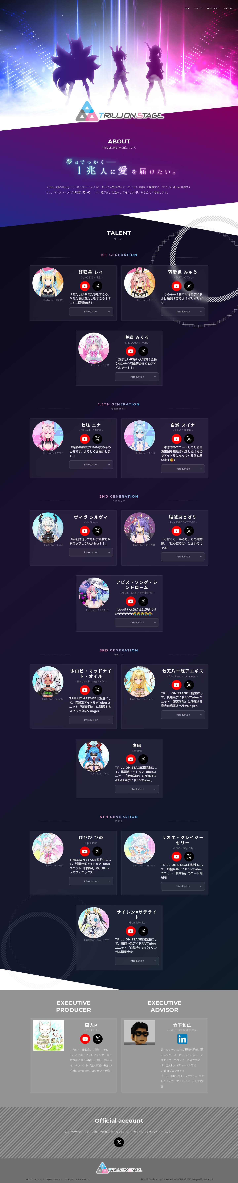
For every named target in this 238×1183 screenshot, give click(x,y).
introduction (91, 315)
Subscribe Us (82, 1179)
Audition (68, 1179)
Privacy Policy (54, 1179)
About (29, 1179)
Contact (39, 1179)
